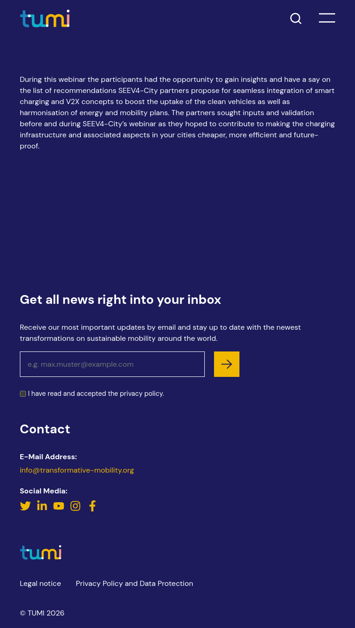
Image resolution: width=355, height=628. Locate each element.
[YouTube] (59, 509)
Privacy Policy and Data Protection (134, 583)
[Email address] (112, 364)
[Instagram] (76, 509)
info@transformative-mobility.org (77, 470)
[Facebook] (92, 509)
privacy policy (141, 393)
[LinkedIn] (43, 509)
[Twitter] (26, 509)
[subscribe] (226, 364)
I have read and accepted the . (96, 394)
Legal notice (40, 583)
